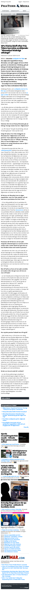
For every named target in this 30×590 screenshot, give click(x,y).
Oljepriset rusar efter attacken (12, 544)
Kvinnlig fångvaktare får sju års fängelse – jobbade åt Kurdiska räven (13, 504)
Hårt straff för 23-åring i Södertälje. (12, 509)
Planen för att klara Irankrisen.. (10, 530)
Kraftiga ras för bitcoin (10, 541)
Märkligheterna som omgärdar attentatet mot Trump (19, 453)
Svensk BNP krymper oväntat (12, 545)
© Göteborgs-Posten (23, 35)
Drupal (26, 587)
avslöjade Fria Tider (18, 58)
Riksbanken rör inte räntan (11, 542)
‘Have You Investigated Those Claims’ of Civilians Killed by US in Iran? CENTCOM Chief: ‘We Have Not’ (15, 568)
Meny (24, 11)
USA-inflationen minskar (11, 551)
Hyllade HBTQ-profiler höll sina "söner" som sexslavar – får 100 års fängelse (9, 469)
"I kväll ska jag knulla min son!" (11, 476)
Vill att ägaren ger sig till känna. (11, 444)
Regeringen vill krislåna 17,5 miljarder (12, 527)
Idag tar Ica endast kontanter (12, 548)
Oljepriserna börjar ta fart (11, 538)
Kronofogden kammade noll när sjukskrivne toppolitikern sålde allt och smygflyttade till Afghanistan (14, 424)
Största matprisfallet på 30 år (12, 535)
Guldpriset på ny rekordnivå (12, 539)
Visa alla (26, 427)
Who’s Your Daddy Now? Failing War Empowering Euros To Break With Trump (13, 578)
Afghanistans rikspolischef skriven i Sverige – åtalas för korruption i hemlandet (15, 408)
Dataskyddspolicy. (7, 586)
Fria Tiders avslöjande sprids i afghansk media (14, 419)
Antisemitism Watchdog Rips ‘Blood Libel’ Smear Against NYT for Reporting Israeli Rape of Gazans (15, 572)
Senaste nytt (15, 11)
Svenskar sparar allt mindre (11, 547)
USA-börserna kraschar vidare (12, 550)
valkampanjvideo (6, 150)
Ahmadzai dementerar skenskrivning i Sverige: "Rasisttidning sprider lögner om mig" (14, 415)
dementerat (19, 210)
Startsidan (5, 11)
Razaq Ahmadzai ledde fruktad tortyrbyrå (15, 411)
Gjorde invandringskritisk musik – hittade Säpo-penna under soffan (9, 437)
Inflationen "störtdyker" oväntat (13, 536)
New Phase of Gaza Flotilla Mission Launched (14, 564)
